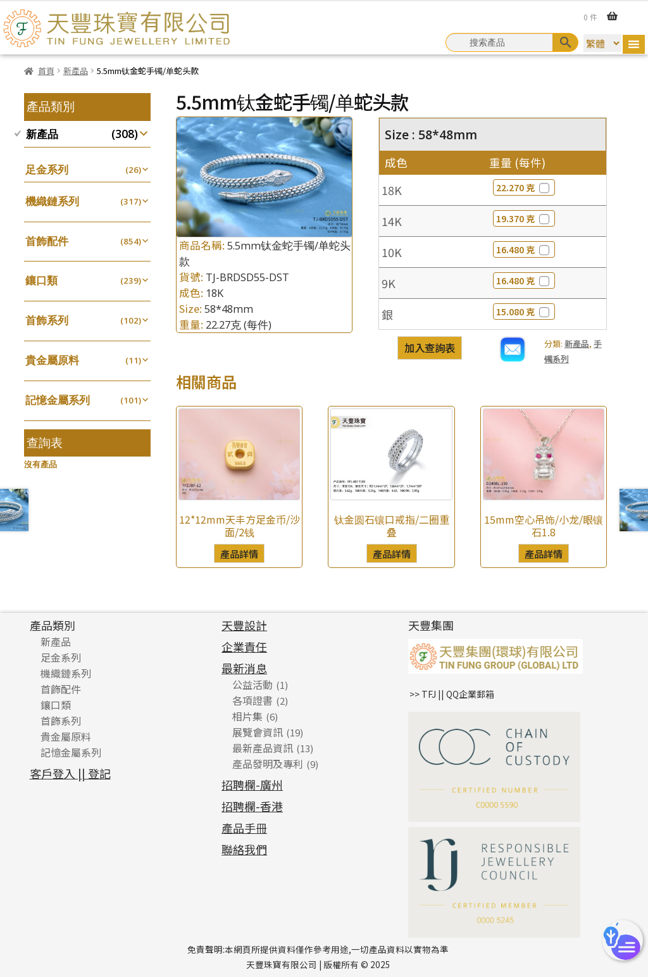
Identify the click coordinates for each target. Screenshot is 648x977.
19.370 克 (524, 218)
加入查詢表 (429, 347)
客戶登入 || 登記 (70, 773)
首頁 (46, 71)
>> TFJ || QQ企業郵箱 (451, 694)
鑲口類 (41, 280)
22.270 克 (524, 187)
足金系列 (46, 169)
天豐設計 (244, 625)
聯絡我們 (244, 849)
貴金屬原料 (52, 360)
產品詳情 (239, 553)
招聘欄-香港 (252, 806)
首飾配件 (46, 241)
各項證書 (252, 700)
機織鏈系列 (52, 201)
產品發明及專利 (267, 763)
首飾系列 (46, 320)
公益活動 (252, 684)
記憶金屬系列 (57, 400)
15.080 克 (524, 311)
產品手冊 (244, 827)
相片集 (247, 716)
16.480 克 (524, 249)
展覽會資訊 (257, 732)
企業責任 (244, 646)
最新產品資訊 (262, 747)
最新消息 (244, 668)
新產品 (75, 71)
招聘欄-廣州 (252, 784)
